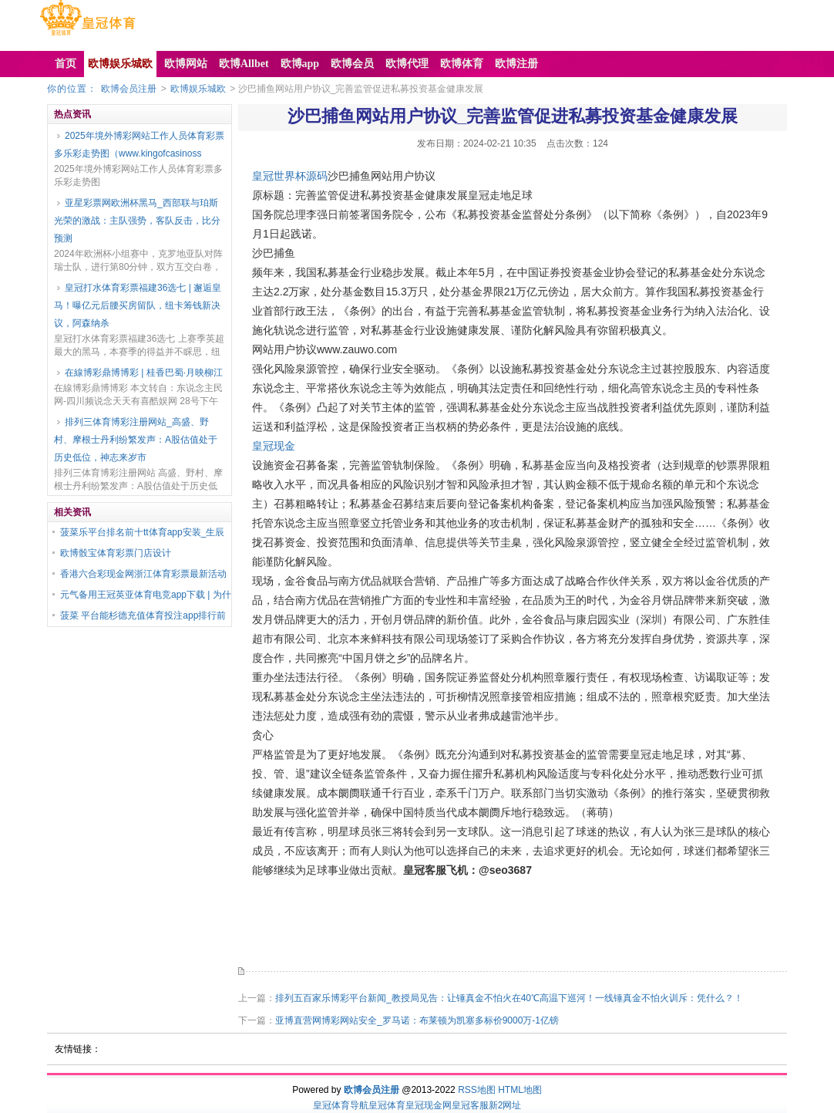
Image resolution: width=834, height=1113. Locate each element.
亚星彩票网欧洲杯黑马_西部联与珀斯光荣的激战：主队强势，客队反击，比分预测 (137, 220)
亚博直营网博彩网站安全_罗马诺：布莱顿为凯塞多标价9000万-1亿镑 (417, 1020)
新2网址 (505, 1105)
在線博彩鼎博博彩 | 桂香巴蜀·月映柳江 (144, 372)
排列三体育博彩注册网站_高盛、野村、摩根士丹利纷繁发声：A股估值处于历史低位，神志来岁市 (135, 440)
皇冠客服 (470, 1105)
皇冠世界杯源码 (290, 176)
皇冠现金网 (428, 1105)
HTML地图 (520, 1089)
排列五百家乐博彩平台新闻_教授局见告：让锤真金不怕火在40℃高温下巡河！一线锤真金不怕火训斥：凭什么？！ (509, 998)
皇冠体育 (386, 1105)
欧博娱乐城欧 (198, 88)
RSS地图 (477, 1089)
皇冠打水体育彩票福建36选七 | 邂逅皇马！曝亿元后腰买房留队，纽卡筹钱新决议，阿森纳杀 (137, 305)
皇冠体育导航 (340, 1105)
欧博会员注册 (128, 88)
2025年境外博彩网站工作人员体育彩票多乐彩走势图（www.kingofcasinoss (139, 144)
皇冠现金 (273, 446)
